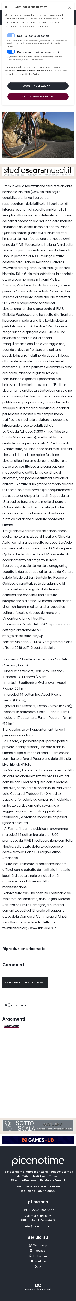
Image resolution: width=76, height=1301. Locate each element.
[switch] (11, 52)
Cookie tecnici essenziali (34, 36)
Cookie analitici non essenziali (38, 52)
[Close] (69, 7)
